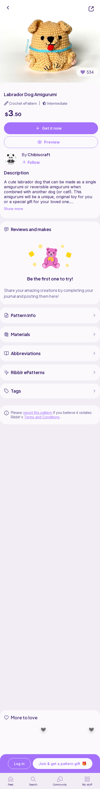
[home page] (11, 781)
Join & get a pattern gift (62, 763)
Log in (19, 764)
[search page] (33, 781)
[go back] (8, 8)
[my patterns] (87, 781)
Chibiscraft (39, 154)
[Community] (60, 781)
